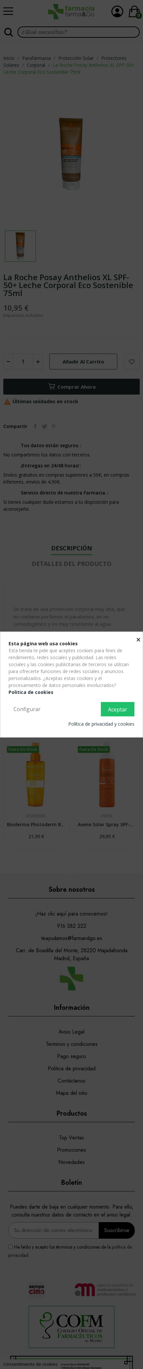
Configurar (27, 708)
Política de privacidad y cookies (101, 724)
